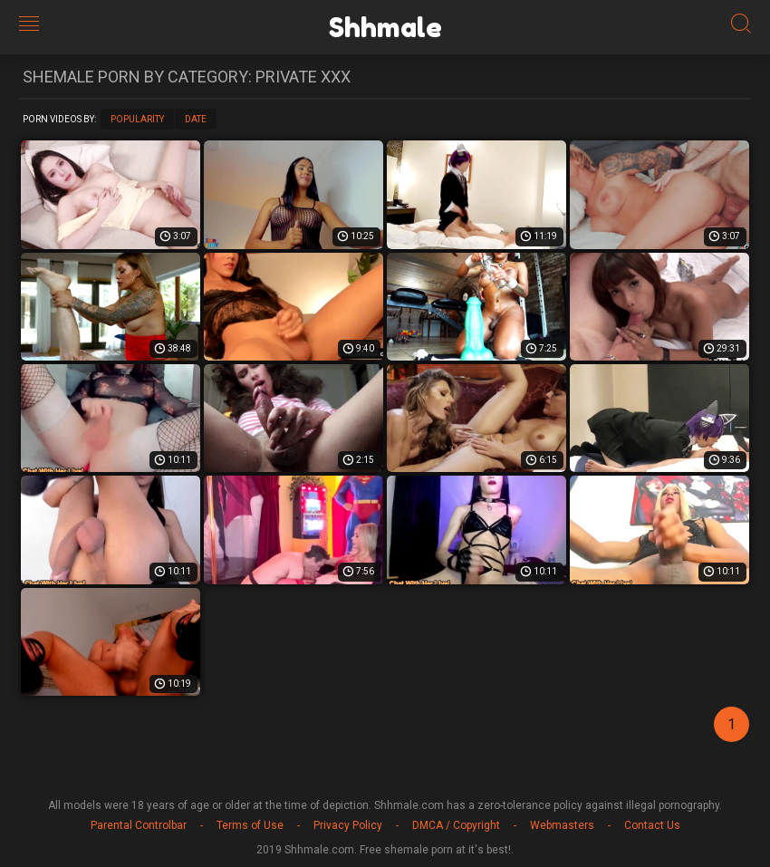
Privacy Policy (347, 825)
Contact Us (652, 825)
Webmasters (562, 825)
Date (196, 119)
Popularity (137, 119)
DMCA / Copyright (456, 825)
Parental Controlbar (139, 825)
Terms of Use (250, 825)
